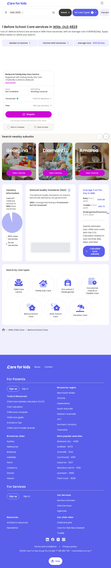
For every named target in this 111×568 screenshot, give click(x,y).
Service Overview (66, 500)
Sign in (25, 388)
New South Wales (66, 392)
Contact (49, 367)
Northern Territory (66, 424)
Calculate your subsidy (93, 251)
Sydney (10, 441)
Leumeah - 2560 (65, 473)
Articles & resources (17, 522)
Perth (10, 462)
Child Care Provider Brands (21, 427)
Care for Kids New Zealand (70, 527)
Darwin (10, 473)
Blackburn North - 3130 (69, 467)
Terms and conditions (45, 546)
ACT (59, 419)
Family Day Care (43, 290)
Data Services (64, 505)
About (37, 367)
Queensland (63, 403)
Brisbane (11, 451)
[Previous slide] (99, 136)
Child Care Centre (19, 290)
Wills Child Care (16, 329)
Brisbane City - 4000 (67, 441)
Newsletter (12, 527)
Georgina (17, 150)
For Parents (16, 379)
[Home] (3, 330)
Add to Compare (17, 127)
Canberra (12, 467)
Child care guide (15, 417)
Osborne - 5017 (65, 462)
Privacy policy (70, 546)
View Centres (19, 173)
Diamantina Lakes (64, 150)
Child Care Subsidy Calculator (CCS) (25, 401)
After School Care (56, 315)
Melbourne (12, 446)
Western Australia (66, 413)
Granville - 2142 (65, 451)
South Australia (65, 408)
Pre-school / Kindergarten (67, 290)
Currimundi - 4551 (66, 457)
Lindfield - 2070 (65, 446)
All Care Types (85, 12)
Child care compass (17, 412)
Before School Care (31, 315)
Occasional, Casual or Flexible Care (92, 291)
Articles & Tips (14, 422)
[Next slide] (106, 136)
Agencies (62, 510)
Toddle (60, 533)
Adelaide (11, 457)
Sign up (13, 388)
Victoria (61, 398)
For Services (16, 487)
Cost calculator (15, 406)
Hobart (10, 478)
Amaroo (88, 150)
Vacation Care (80, 315)
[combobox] (30, 12)
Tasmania (62, 429)
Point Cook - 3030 (66, 478)
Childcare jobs (64, 522)
